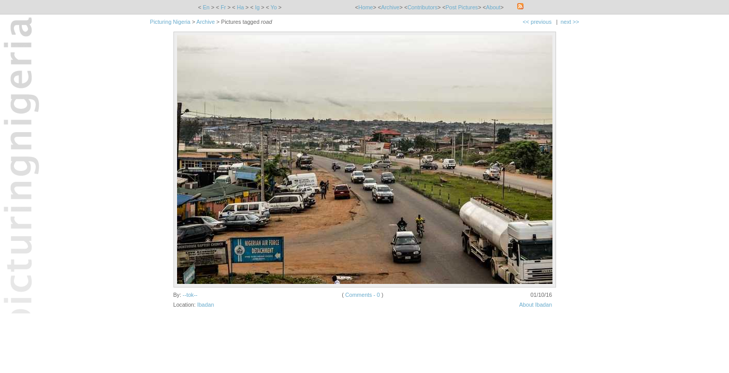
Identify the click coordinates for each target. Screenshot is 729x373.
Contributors (422, 7)
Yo (274, 7)
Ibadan (205, 305)
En (206, 7)
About (493, 7)
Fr (223, 7)
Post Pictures (461, 7)
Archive (390, 7)
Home (365, 7)
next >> (570, 22)
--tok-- (190, 295)
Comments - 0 (362, 295)
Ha (240, 7)
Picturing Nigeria (170, 22)
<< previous (537, 22)
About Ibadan (535, 305)
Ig (257, 7)
